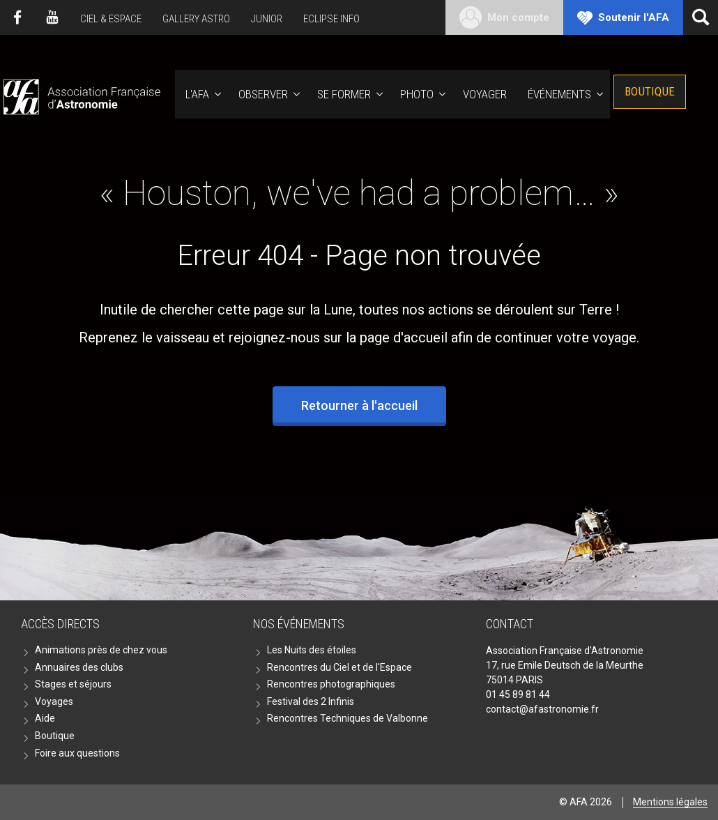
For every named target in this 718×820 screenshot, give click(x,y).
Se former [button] (344, 94)
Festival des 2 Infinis (310, 701)
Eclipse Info (331, 19)
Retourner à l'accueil (359, 405)
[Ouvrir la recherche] (700, 17)
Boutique (650, 91)
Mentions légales (670, 801)
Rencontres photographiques (331, 684)
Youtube (52, 17)
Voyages (54, 701)
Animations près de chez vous (101, 649)
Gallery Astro (196, 19)
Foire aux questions (77, 753)
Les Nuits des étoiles (311, 649)
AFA (80, 94)
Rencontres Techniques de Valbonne (347, 718)
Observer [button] (263, 94)
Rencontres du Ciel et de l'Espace (339, 667)
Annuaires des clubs (79, 667)
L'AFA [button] (197, 94)
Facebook (17, 17)
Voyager (485, 94)
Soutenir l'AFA (633, 17)
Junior (266, 19)
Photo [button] (417, 94)
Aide (45, 718)
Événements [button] (559, 94)
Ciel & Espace (111, 19)
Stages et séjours (73, 684)
